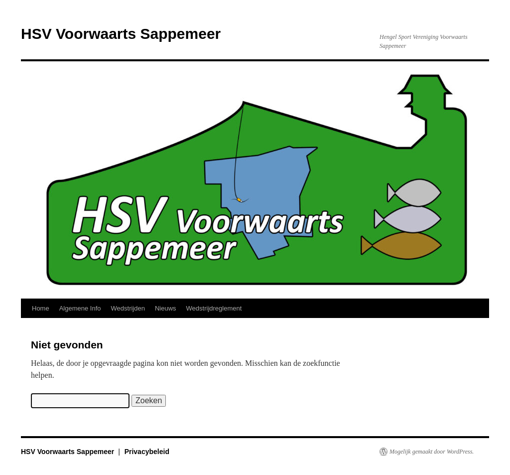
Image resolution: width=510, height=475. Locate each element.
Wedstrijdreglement (214, 308)
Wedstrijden (128, 308)
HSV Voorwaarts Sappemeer (121, 33)
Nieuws (165, 308)
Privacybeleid (147, 452)
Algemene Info (80, 308)
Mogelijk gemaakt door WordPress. (431, 451)
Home (40, 308)
